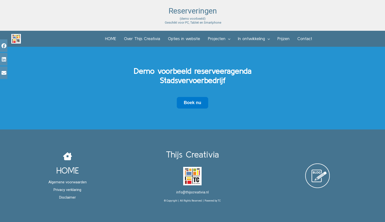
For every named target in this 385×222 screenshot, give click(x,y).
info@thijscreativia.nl (192, 192)
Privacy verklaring (67, 190)
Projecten (216, 38)
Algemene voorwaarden (67, 182)
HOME (110, 38)
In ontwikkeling (251, 38)
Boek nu (192, 102)
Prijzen (283, 38)
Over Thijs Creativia (142, 38)
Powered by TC (213, 200)
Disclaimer (67, 197)
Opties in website (184, 38)
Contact (304, 38)
